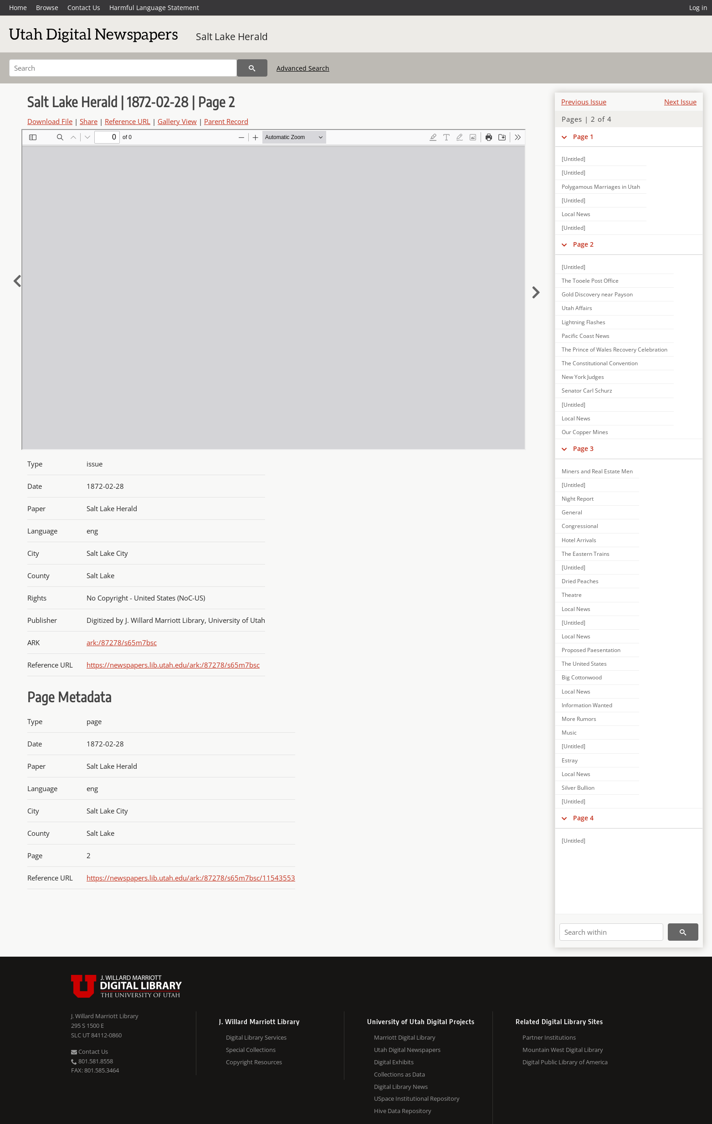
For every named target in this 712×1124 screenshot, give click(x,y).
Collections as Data (399, 1074)
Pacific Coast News (586, 336)
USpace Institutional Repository (417, 1098)
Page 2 (583, 244)
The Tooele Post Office (590, 281)
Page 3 (583, 448)
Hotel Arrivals (579, 540)
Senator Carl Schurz (587, 390)
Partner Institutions (549, 1037)
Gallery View (177, 121)
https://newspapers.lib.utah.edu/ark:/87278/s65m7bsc (173, 664)
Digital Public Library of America (565, 1062)
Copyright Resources (254, 1062)
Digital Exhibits (394, 1062)
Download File (49, 121)
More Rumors (579, 719)
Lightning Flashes (583, 322)
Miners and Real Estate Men (597, 471)
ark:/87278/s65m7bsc (122, 642)
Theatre (572, 595)
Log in (698, 7)
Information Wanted (587, 705)
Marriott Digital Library (404, 1037)
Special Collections (251, 1050)
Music (569, 732)
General (572, 512)
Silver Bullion (578, 788)
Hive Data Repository (402, 1111)
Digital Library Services (256, 1037)
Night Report (578, 498)
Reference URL (127, 121)
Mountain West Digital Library (562, 1050)
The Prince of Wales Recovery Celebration (614, 349)
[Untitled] (573, 159)
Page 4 (583, 817)
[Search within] (611, 932)
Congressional (580, 526)
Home (18, 7)
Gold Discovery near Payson (597, 294)
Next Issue (680, 101)
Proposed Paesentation (591, 650)
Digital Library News (401, 1087)
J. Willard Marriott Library (104, 1016)
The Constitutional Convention (600, 363)
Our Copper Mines (585, 432)
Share (88, 121)
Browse (47, 7)
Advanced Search (303, 68)
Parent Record (226, 121)
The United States (584, 664)
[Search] (123, 68)
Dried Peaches (580, 581)
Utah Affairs (577, 308)
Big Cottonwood (582, 677)
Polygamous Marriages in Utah (601, 187)
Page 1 (583, 136)
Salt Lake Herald (232, 36)
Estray (570, 760)
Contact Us (83, 7)
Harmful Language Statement (154, 7)
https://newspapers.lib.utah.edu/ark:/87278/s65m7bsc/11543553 (191, 877)
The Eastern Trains (586, 554)
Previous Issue (583, 101)
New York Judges (583, 377)
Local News (576, 214)
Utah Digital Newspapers (407, 1050)
